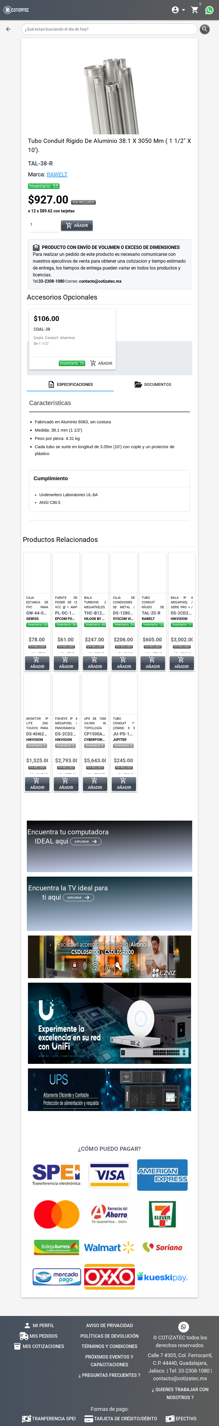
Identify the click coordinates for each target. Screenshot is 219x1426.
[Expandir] (179, 10)
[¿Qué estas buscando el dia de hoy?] (109, 29)
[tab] (70, 384)
